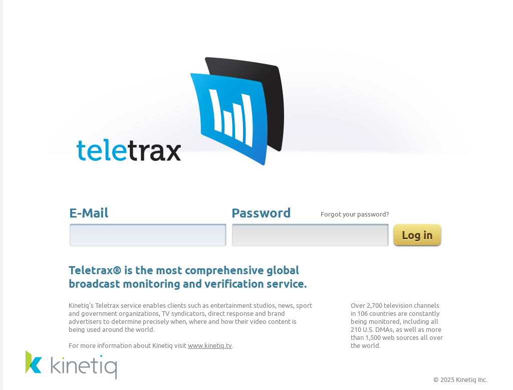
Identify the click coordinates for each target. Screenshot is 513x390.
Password (261, 214)
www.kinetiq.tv (210, 345)
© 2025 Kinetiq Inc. (460, 379)
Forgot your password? (355, 214)
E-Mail (88, 214)
